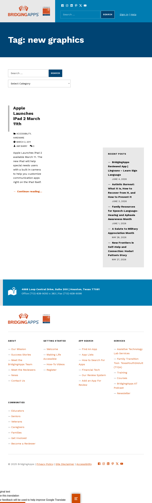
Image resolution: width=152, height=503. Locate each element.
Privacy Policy (44, 464)
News (14, 375)
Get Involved (19, 438)
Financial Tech (91, 369)
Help (133, 14)
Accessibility (23, 133)
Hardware (18, 138)
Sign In (124, 14)
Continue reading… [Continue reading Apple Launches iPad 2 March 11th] (29, 191)
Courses (122, 378)
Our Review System (94, 375)
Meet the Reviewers (23, 369)
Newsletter (123, 393)
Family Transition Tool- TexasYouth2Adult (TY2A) (128, 363)
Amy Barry (21, 146)
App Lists (87, 354)
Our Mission (18, 349)
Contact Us (18, 380)
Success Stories (21, 354)
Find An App (89, 349)
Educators (17, 410)
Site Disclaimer (65, 464)
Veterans (16, 421)
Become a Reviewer (23, 443)
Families (16, 432)
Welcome (52, 349)
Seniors (15, 416)
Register (52, 369)
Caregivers (17, 427)
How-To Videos (56, 364)
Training (122, 372)
